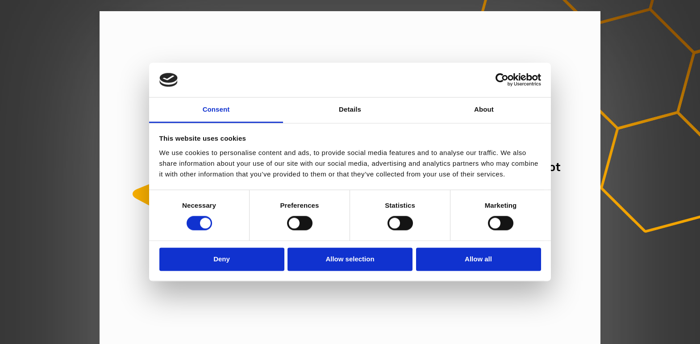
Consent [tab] (216, 109)
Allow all (478, 259)
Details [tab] (350, 109)
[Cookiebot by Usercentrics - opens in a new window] (502, 80)
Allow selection (349, 259)
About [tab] (484, 109)
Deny (221, 259)
